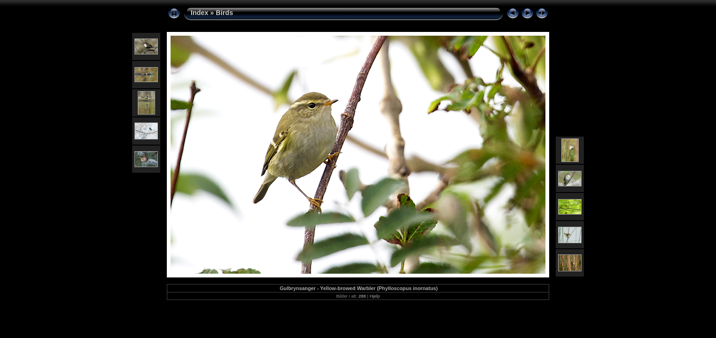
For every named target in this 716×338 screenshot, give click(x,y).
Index (200, 12)
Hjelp (375, 296)
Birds (224, 12)
